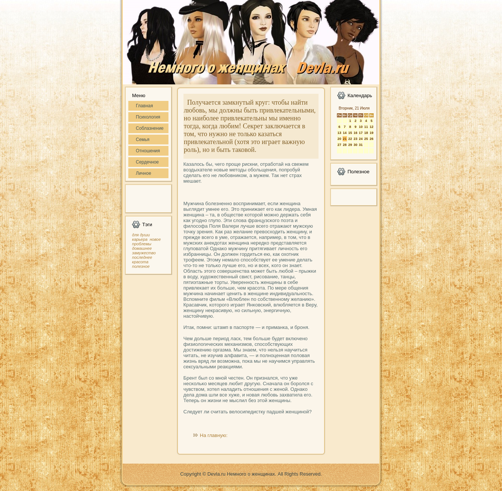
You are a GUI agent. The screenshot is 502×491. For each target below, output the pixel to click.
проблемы (141, 244)
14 (345, 133)
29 (350, 145)
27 (339, 145)
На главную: (213, 435)
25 (366, 139)
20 (339, 139)
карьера (139, 239)
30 (355, 145)
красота (140, 262)
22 (350, 139)
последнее (142, 257)
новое (155, 239)
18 (366, 133)
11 (366, 127)
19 (371, 133)
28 (345, 145)
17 (360, 133)
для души (141, 235)
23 (355, 139)
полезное (141, 266)
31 (360, 145)
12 (371, 127)
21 (345, 139)
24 (360, 139)
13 (339, 133)
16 (355, 133)
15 (350, 133)
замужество (144, 253)
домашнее (142, 248)
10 (360, 127)
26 (371, 139)
